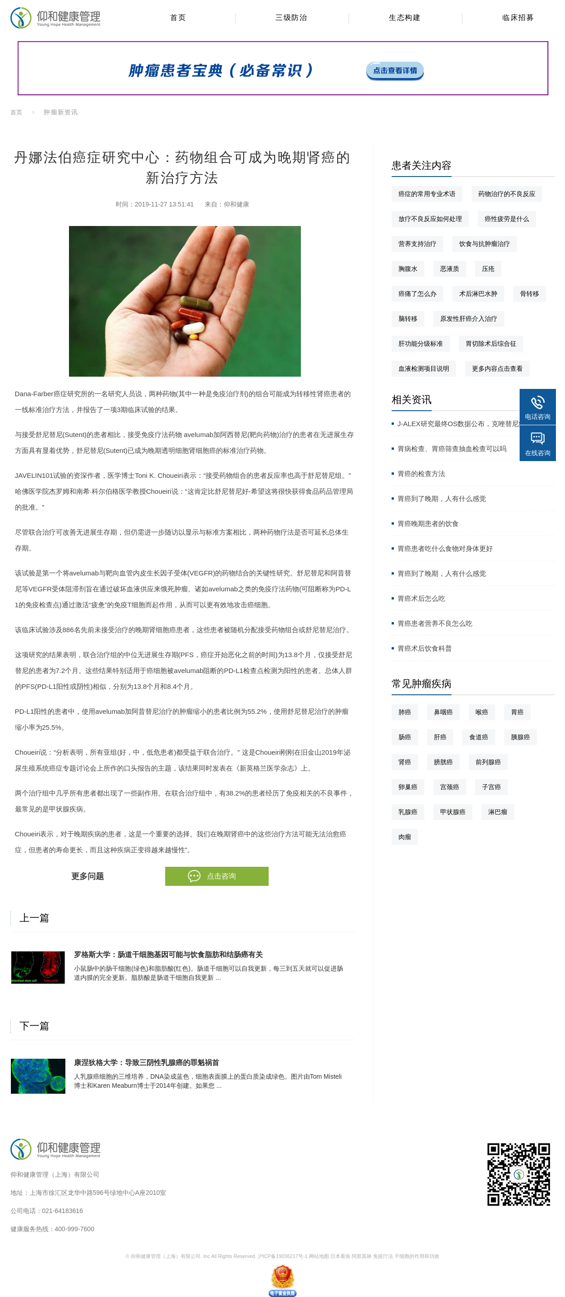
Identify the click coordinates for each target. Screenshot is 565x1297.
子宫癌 (491, 787)
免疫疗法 (383, 1256)
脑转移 (408, 318)
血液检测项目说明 (423, 368)
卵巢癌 (408, 787)
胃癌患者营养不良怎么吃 (435, 623)
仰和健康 (236, 204)
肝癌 (440, 737)
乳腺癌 (408, 812)
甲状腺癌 (453, 812)
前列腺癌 (488, 762)
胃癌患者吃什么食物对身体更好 (445, 548)
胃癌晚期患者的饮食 (428, 523)
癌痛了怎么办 (417, 293)
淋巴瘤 (497, 812)
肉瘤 (404, 836)
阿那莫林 (362, 1256)
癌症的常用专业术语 (427, 193)
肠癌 (404, 737)
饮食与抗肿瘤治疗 (484, 243)
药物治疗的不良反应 (507, 193)
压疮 (488, 268)
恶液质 (449, 268)
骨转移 (529, 293)
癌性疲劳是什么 (507, 218)
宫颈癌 (449, 787)
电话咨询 (537, 416)
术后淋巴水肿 (478, 293)
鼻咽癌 (443, 712)
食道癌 (478, 737)
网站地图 (319, 1256)
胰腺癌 (520, 737)
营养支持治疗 (417, 243)
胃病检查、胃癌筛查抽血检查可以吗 (452, 448)
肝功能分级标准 (420, 343)
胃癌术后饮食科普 (425, 648)
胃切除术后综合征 (491, 343)
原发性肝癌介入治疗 (468, 318)
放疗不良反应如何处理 (430, 218)
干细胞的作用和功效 (416, 1256)
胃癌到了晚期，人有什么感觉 (442, 498)
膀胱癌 (443, 762)
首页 (16, 112)
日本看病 (340, 1256)
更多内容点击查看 (497, 368)
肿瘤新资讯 (61, 112)
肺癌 (404, 712)
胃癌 (517, 712)
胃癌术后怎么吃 (421, 598)
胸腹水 (408, 268)
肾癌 (404, 762)
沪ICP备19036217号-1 (283, 1256)
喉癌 (482, 712)
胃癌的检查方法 (421, 473)
